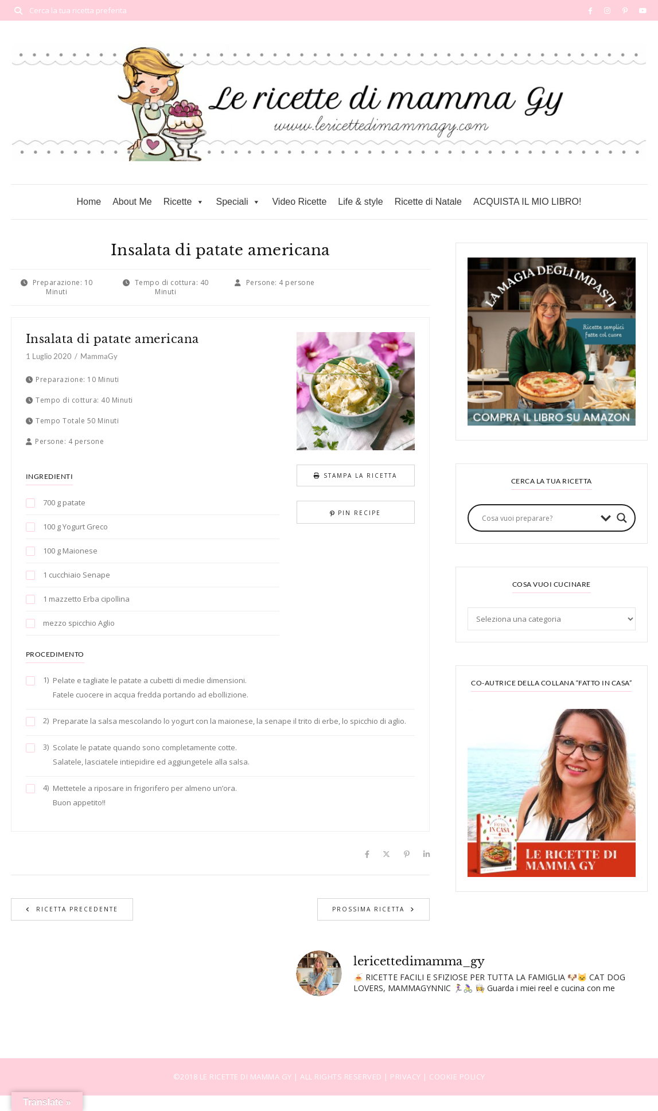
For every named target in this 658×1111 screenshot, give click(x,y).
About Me (131, 201)
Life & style (360, 201)
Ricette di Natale (428, 201)
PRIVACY (406, 1076)
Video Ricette (299, 201)
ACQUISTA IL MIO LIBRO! (527, 201)
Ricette (184, 202)
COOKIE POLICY (457, 1076)
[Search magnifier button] (622, 518)
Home (88, 201)
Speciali (238, 202)
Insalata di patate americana (112, 339)
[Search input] (538, 518)
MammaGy (99, 356)
